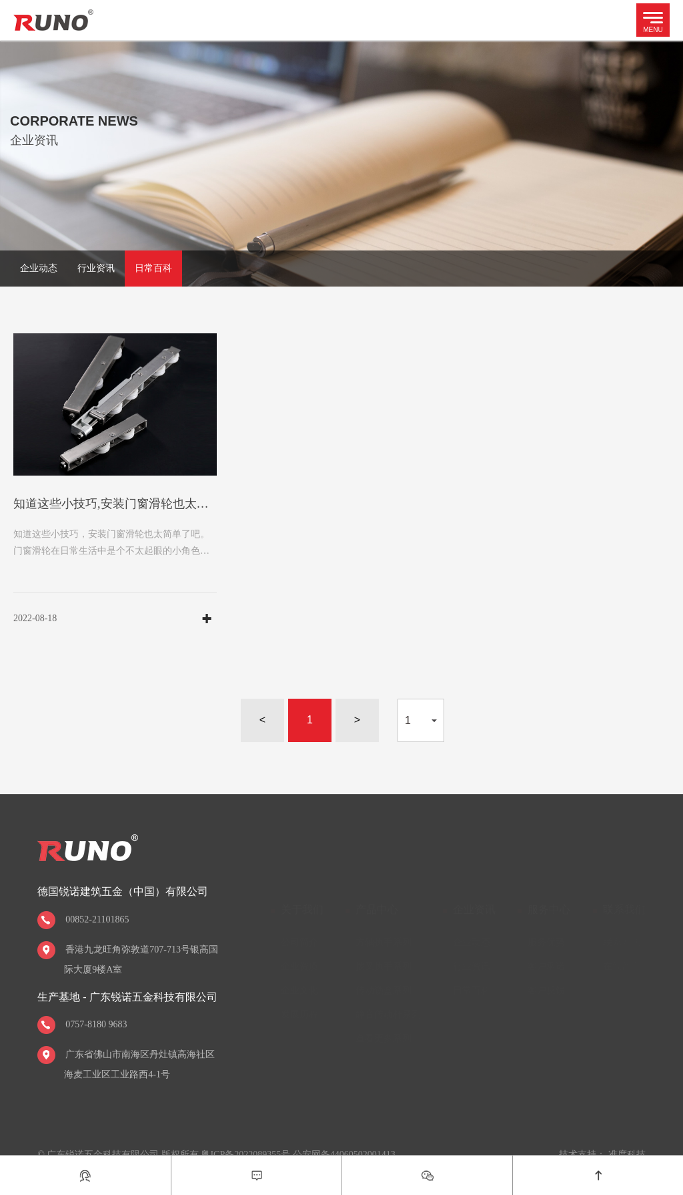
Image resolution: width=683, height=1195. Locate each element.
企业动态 (38, 268)
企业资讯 (474, 909)
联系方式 (621, 942)
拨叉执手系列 (384, 966)
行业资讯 (96, 268)
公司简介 (299, 942)
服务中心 (549, 909)
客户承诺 (546, 966)
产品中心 (377, 909)
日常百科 (153, 268)
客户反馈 (546, 990)
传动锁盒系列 (384, 990)
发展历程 (299, 1014)
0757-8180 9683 (96, 1024)
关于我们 (302, 909)
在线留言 (621, 966)
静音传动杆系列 (388, 1014)
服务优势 (546, 942)
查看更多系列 (384, 1038)
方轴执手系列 (384, 942)
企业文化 (299, 990)
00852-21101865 (97, 919)
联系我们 (624, 909)
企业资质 (299, 966)
